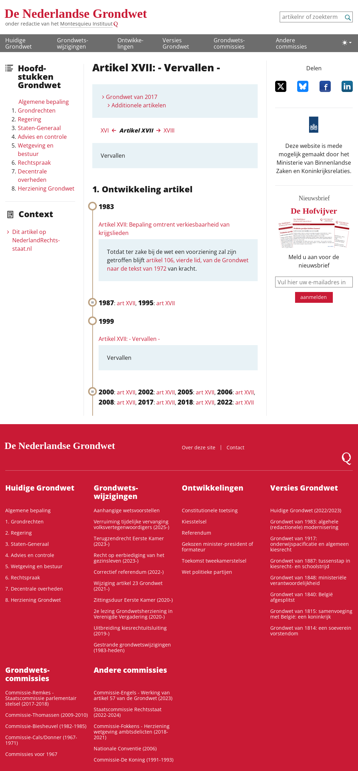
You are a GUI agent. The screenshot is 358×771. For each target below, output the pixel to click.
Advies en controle (42, 137)
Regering (29, 119)
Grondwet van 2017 (131, 97)
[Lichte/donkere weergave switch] (347, 42)
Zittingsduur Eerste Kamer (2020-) (133, 600)
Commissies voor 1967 (31, 754)
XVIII (169, 130)
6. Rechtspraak (22, 577)
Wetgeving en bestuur (35, 150)
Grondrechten (37, 110)
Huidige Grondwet (18, 43)
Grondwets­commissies (229, 43)
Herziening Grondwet (46, 188)
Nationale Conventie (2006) (125, 748)
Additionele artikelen (139, 105)
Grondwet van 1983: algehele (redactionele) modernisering (304, 524)
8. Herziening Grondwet (33, 600)
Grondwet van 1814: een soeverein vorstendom (310, 630)
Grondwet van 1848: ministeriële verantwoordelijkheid (308, 580)
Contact (235, 447)
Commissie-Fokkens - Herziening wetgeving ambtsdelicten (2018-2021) (132, 732)
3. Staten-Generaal (27, 544)
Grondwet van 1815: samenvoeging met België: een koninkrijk (311, 614)
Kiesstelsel (194, 521)
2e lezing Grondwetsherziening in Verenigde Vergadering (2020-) (133, 614)
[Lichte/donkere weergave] (347, 43)
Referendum (196, 532)
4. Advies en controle (29, 555)
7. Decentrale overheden (34, 588)
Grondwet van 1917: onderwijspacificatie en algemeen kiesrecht (309, 544)
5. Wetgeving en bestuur (34, 566)
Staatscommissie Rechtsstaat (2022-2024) (128, 712)
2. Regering (18, 532)
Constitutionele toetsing (210, 510)
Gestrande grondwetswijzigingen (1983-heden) (132, 647)
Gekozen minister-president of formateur (217, 547)
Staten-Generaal (39, 128)
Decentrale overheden (32, 175)
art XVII (126, 303)
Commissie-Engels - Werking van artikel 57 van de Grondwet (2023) (133, 695)
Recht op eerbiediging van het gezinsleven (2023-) (129, 558)
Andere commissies (291, 43)
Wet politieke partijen (207, 572)
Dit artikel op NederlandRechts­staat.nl (36, 240)
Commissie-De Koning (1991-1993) (133, 759)
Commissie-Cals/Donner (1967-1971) (41, 740)
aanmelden (313, 297)
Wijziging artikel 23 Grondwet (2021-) (128, 586)
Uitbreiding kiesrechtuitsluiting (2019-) (130, 630)
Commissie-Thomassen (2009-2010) (46, 715)
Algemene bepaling (44, 102)
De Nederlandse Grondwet (76, 14)
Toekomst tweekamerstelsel (214, 560)
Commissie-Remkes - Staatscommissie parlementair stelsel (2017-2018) (41, 698)
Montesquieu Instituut (86, 23)
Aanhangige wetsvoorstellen (127, 510)
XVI (105, 130)
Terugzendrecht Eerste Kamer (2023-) (129, 541)
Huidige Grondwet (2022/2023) (305, 510)
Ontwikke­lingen (130, 43)
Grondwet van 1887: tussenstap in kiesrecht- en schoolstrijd (310, 563)
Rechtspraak (34, 162)
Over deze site (198, 447)
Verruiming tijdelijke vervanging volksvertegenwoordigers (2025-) (131, 524)
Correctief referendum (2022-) (129, 572)
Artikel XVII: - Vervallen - (129, 339)
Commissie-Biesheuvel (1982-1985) (45, 726)
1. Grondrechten (24, 521)
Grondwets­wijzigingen (72, 43)
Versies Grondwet (176, 43)
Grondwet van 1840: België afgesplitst (301, 597)
